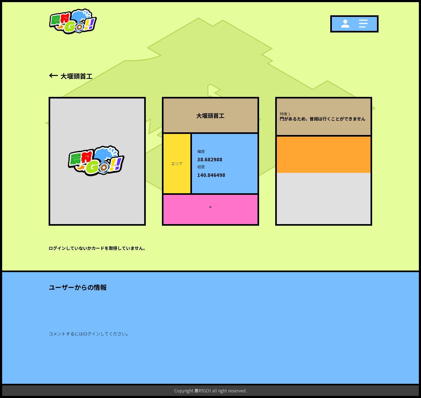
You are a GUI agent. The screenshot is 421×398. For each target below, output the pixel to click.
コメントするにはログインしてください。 (89, 333)
